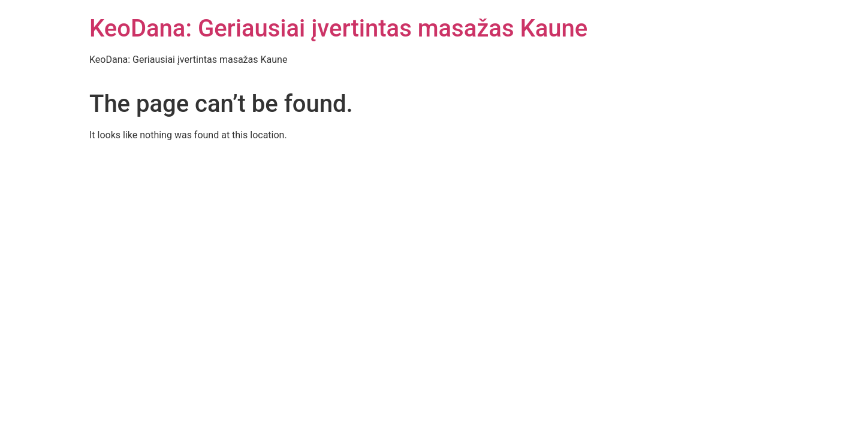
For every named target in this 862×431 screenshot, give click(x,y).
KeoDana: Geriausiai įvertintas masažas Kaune (338, 28)
